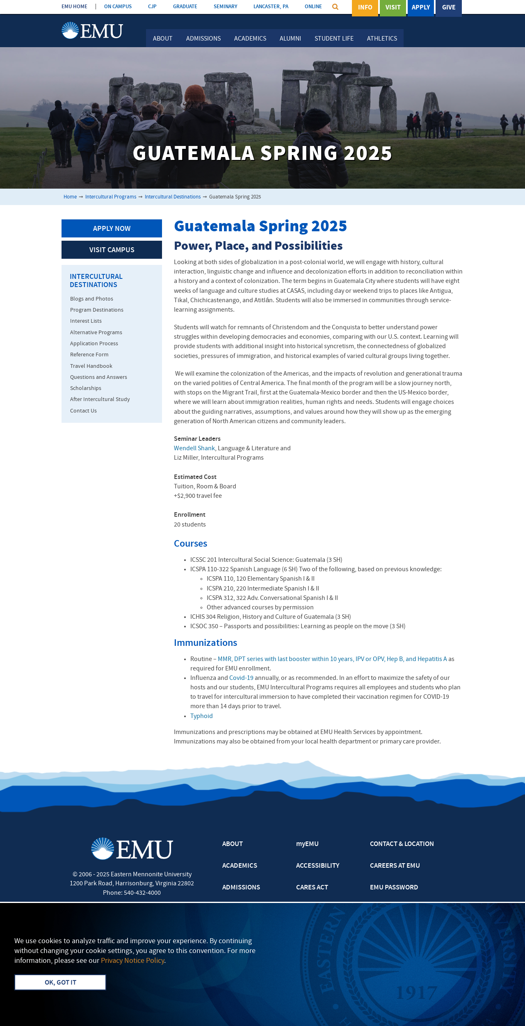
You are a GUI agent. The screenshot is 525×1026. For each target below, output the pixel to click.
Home (70, 197)
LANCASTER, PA (270, 6)
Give (449, 8)
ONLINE (313, 6)
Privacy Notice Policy (132, 961)
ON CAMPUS (118, 6)
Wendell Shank (194, 448)
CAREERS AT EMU (395, 866)
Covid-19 (241, 678)
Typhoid (201, 716)
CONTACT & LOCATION (402, 844)
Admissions (203, 39)
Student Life (334, 39)
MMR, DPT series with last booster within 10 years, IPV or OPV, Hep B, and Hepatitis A (332, 659)
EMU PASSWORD (394, 887)
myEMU (307, 844)
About (163, 39)
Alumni (290, 39)
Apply (421, 8)
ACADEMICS (239, 866)
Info (365, 8)
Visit (393, 8)
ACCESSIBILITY (317, 866)
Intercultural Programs (110, 197)
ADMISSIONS (241, 887)
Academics (250, 39)
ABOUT (232, 844)
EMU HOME (74, 6)
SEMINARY (225, 6)
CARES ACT (312, 887)
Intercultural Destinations (173, 197)
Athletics (382, 39)
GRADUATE (185, 6)
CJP (152, 6)
